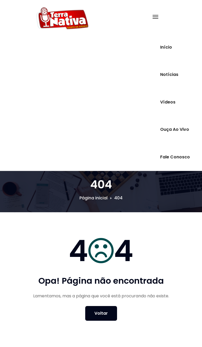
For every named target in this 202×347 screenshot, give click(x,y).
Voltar (101, 313)
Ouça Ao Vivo (174, 129)
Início (166, 47)
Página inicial (93, 198)
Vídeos (167, 102)
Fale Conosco (175, 157)
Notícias (169, 74)
